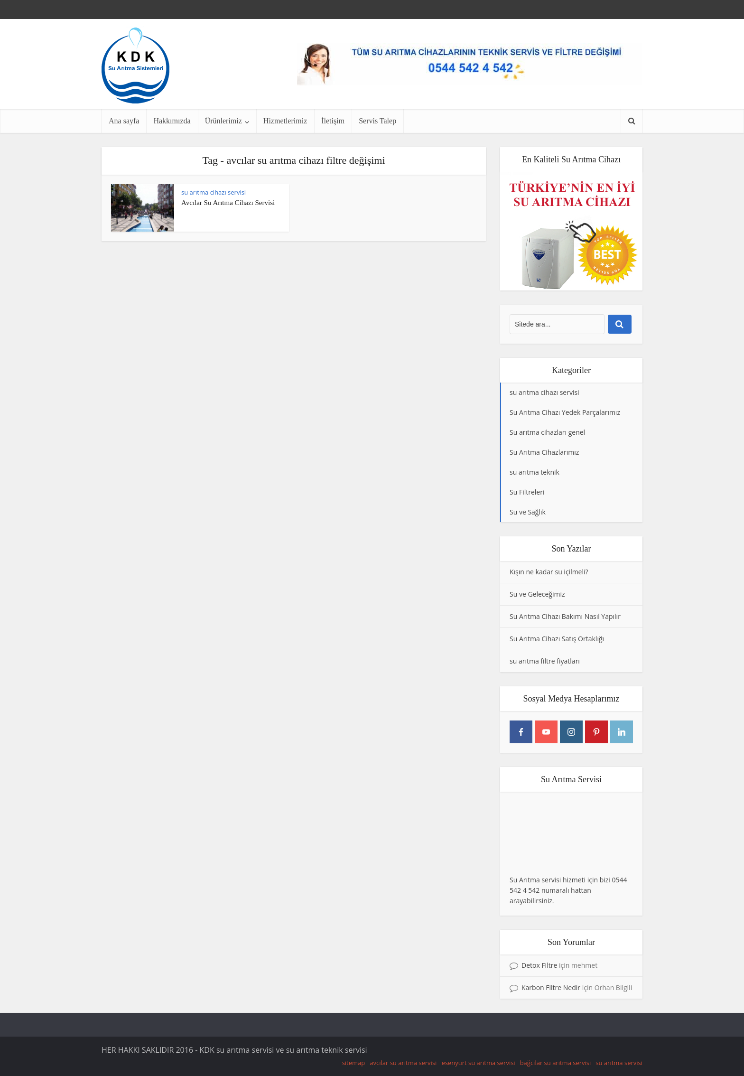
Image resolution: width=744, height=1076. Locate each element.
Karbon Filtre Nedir (550, 987)
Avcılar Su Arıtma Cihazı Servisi (228, 202)
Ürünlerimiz (223, 121)
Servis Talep (377, 121)
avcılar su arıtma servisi (403, 1062)
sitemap (353, 1062)
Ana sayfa (124, 121)
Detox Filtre (539, 965)
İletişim (332, 121)
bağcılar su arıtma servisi (555, 1062)
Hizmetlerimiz (285, 121)
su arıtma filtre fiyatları (545, 660)
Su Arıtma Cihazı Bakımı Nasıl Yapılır (565, 616)
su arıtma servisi (618, 1062)
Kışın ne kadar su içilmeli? (549, 571)
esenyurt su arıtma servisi (478, 1062)
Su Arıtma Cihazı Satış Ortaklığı (557, 638)
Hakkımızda (171, 121)
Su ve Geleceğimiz (537, 594)
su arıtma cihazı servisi (213, 192)
